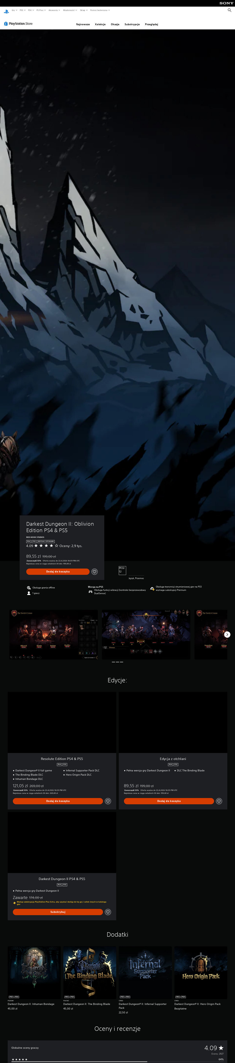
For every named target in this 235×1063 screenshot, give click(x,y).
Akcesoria (53, 10)
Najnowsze (83, 20)
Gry (13, 10)
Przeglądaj (151, 20)
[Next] (227, 631)
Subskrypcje (132, 20)
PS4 (30, 10)
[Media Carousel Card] (53, 631)
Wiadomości (69, 10)
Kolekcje (100, 20)
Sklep (82, 10)
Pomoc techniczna (98, 10)
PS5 (21, 10)
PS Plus (40, 10)
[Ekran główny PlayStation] (6, 10)
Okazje (115, 20)
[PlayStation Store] (19, 20)
